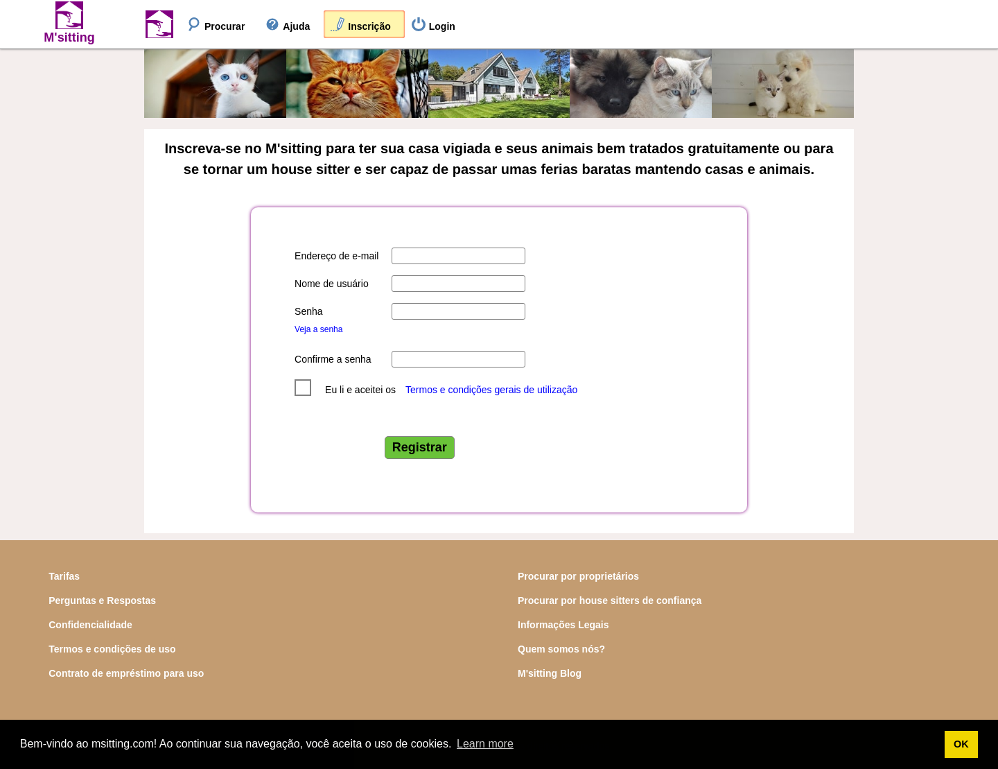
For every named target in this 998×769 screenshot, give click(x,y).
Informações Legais (563, 624)
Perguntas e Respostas (102, 600)
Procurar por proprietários (578, 576)
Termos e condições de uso (112, 649)
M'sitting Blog (549, 673)
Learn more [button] (485, 744)
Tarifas (64, 576)
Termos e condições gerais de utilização (491, 389)
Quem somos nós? (561, 649)
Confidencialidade (90, 624)
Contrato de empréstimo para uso (126, 673)
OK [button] (961, 744)
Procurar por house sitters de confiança (609, 600)
